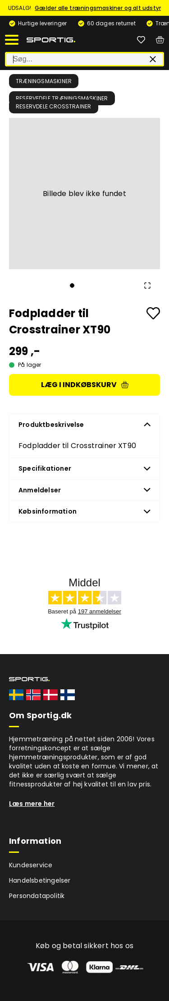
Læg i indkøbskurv (84, 384)
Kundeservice (30, 865)
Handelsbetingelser (40, 880)
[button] (84, 193)
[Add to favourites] (153, 313)
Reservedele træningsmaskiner (62, 98)
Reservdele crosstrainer (53, 106)
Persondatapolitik (36, 895)
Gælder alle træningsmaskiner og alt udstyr (98, 8)
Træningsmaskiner (44, 81)
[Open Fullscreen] (147, 285)
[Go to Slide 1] (72, 285)
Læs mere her (32, 803)
